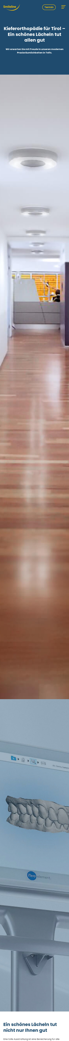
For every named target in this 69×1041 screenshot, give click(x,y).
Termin (48, 7)
